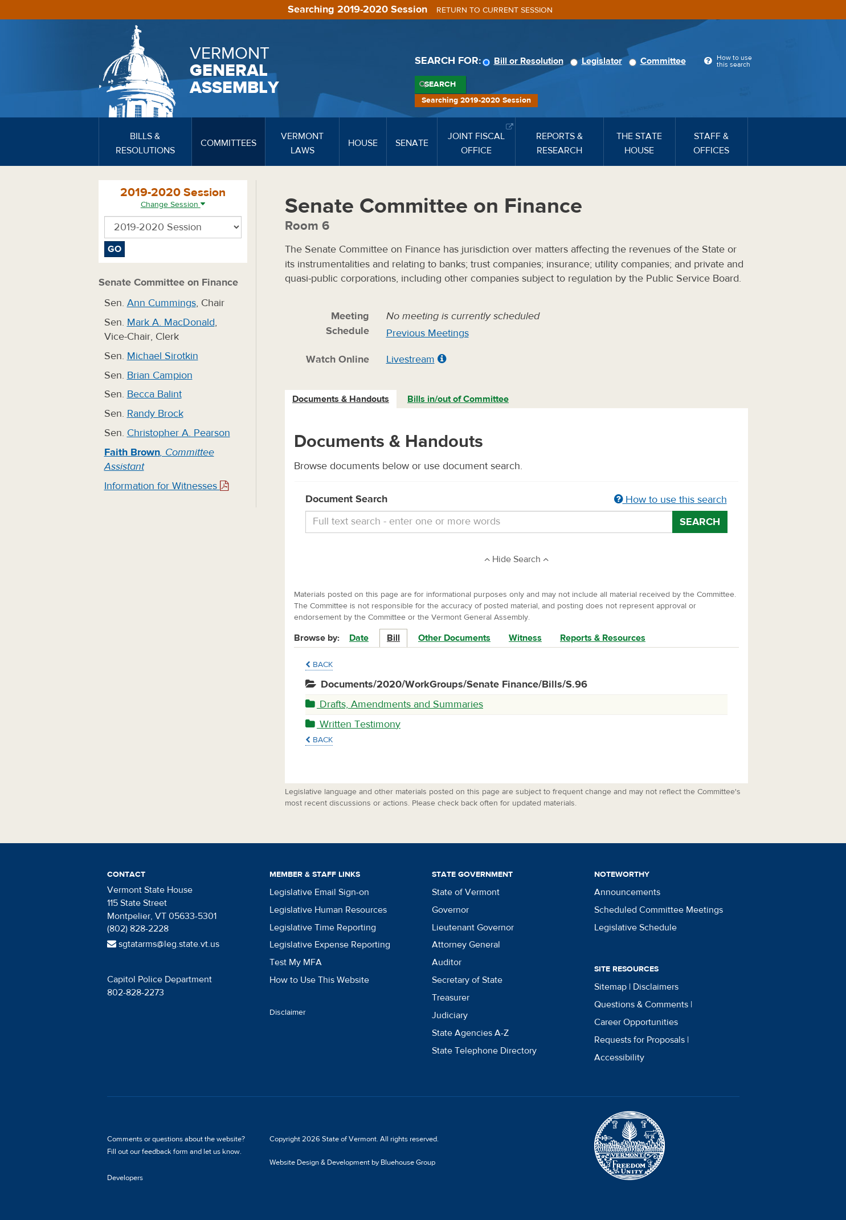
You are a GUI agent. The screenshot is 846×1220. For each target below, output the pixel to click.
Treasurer (450, 997)
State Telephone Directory (484, 1050)
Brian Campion (160, 375)
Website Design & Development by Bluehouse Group (352, 1162)
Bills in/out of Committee (458, 399)
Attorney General (466, 944)
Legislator (598, 61)
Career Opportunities (636, 1022)
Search (440, 84)
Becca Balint (154, 394)
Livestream (410, 359)
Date (359, 638)
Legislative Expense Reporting (329, 944)
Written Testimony (352, 724)
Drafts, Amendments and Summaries (394, 704)
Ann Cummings (161, 303)
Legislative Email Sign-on (319, 892)
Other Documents (454, 638)
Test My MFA (295, 962)
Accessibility (619, 1057)
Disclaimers (656, 987)
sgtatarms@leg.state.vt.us (163, 944)
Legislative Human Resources (328, 910)
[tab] (341, 399)
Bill (393, 638)
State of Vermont (466, 892)
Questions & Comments (641, 1004)
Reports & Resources (602, 638)
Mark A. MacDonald (171, 322)
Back (319, 665)
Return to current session (494, 10)
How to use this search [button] (670, 499)
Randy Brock (155, 413)
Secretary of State (467, 980)
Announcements (627, 892)
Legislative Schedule (635, 927)
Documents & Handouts (340, 399)
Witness (525, 638)
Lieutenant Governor (473, 927)
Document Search (516, 500)
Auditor (446, 962)
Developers (125, 1177)
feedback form (165, 1151)
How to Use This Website (319, 980)
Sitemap (610, 987)
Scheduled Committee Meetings (658, 910)
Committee (659, 61)
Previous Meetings (427, 333)
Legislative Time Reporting (322, 927)
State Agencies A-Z (470, 1033)
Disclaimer (287, 1012)
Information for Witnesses (166, 486)
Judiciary (450, 1015)
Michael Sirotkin (162, 356)
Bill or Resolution (524, 61)
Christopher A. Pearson (178, 433)
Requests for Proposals (639, 1040)
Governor (450, 910)
